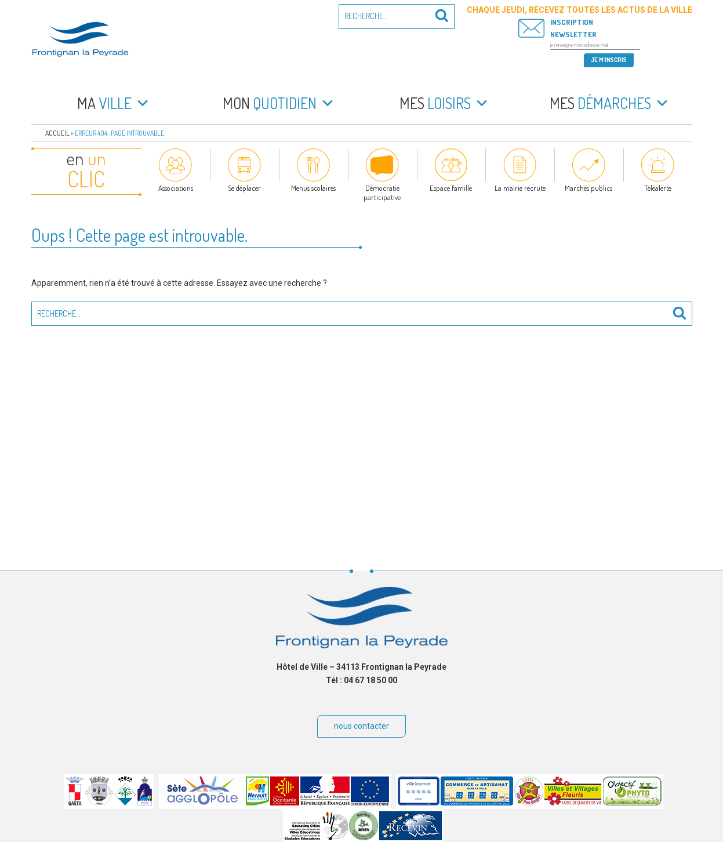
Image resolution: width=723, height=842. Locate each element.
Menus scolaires (313, 188)
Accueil (57, 133)
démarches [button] (610, 103)
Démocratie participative (382, 192)
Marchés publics (588, 188)
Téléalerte (657, 188)
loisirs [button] (444, 103)
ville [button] (113, 103)
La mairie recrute (520, 188)
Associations (175, 188)
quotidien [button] (279, 103)
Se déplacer (244, 188)
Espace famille (451, 188)
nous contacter (361, 726)
